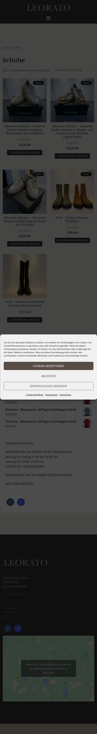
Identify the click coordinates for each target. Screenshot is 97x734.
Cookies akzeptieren (48, 366)
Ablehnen (48, 376)
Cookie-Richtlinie (34, 394)
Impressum (65, 394)
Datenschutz (51, 394)
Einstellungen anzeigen (48, 386)
